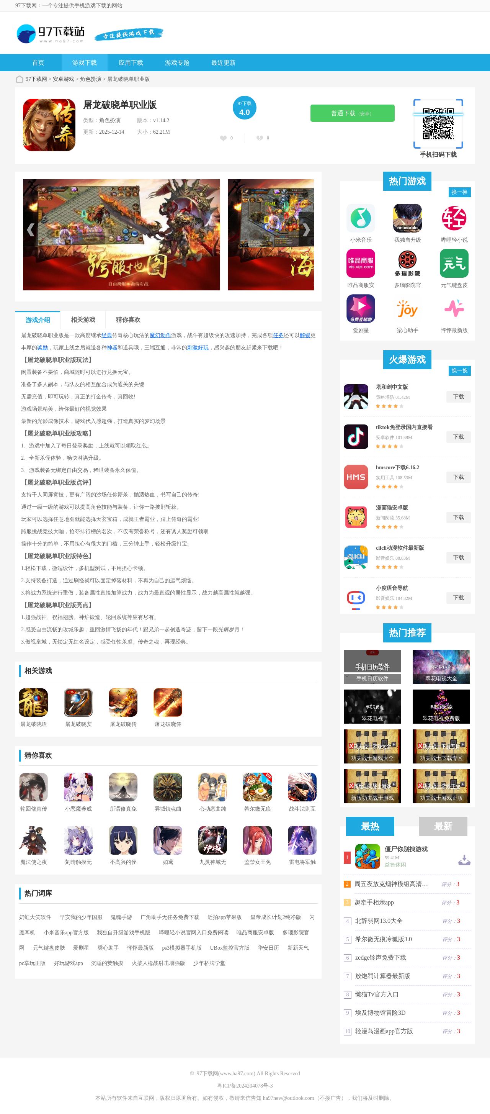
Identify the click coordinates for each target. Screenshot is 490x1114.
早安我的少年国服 (81, 917)
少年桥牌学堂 (209, 963)
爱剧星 (81, 948)
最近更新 (223, 62)
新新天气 (298, 948)
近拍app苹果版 (224, 917)
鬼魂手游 (121, 917)
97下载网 (36, 79)
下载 (458, 397)
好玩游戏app (68, 963)
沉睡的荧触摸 (107, 963)
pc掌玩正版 (32, 963)
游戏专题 (177, 62)
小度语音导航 (392, 588)
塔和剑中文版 (392, 387)
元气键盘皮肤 (49, 948)
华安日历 (268, 948)
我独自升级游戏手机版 (123, 932)
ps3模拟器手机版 (182, 948)
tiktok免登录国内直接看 (404, 427)
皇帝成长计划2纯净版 (275, 917)
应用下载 (131, 62)
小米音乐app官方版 (66, 932)
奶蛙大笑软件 (35, 917)
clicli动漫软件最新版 (400, 548)
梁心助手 (108, 948)
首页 (38, 62)
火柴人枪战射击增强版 (158, 963)
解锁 (305, 335)
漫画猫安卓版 (392, 508)
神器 (112, 348)
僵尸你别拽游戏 (406, 849)
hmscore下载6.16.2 (397, 467)
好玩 (203, 348)
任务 (278, 335)
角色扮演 (90, 79)
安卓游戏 (63, 79)
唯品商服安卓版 (255, 932)
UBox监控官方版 (229, 948)
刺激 (192, 348)
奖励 (42, 348)
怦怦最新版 (140, 948)
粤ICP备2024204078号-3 (245, 1086)
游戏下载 (84, 62)
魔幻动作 (160, 335)
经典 (106, 335)
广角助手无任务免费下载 (169, 917)
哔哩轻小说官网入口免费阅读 (194, 932)
